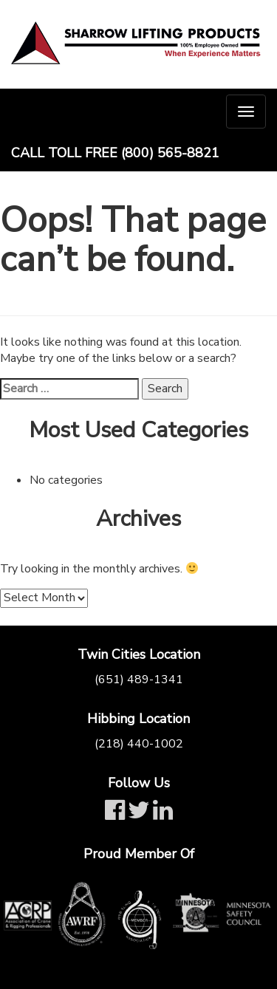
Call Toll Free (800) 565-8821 (115, 153)
